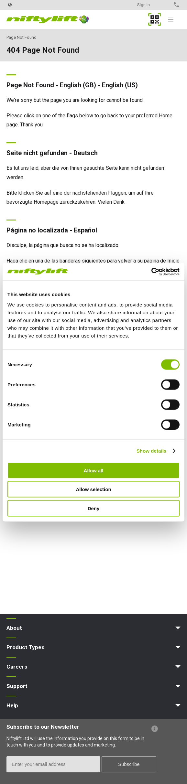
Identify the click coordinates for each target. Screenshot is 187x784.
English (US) (120, 85)
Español (85, 230)
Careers (16, 666)
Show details (152, 451)
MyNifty (154, 19)
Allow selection (93, 489)
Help (12, 705)
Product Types (25, 647)
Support (17, 686)
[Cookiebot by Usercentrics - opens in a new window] (151, 271)
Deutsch (85, 153)
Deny (94, 508)
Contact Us (165, 5)
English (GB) (78, 85)
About (14, 628)
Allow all (94, 470)
